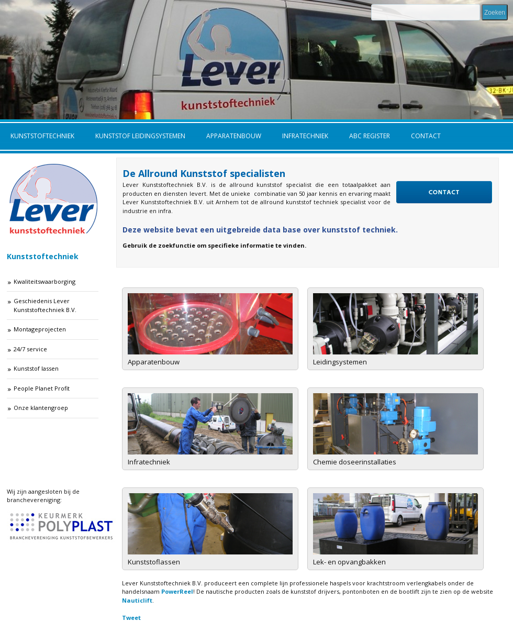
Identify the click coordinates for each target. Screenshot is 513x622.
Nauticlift (137, 600)
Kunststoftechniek (42, 135)
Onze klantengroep (41, 408)
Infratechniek (305, 135)
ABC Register (369, 135)
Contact (426, 135)
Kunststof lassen (36, 368)
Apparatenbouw (233, 135)
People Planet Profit (42, 388)
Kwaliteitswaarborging (44, 281)
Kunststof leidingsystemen (140, 135)
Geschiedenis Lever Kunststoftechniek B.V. (45, 305)
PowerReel (177, 591)
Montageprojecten (40, 329)
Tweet (131, 617)
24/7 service (30, 349)
